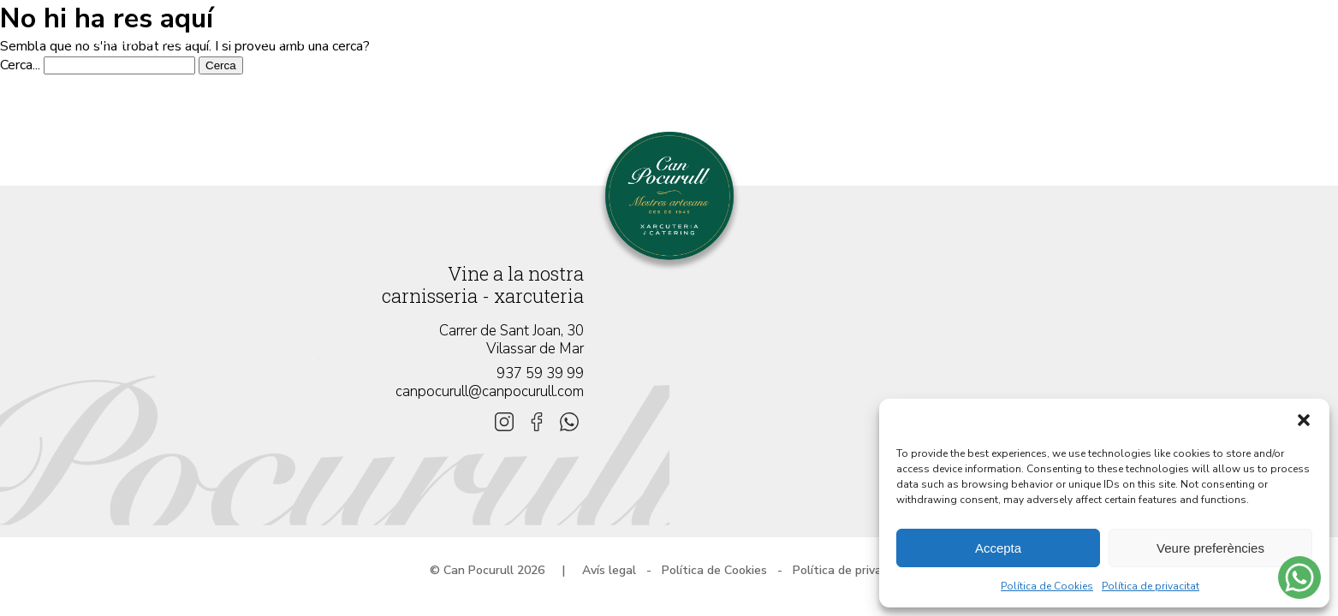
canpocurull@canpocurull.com (489, 391)
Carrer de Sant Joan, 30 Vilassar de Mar (511, 339)
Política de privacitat (1150, 586)
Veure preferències (1210, 548)
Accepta (998, 548)
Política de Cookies (1047, 586)
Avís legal (609, 570)
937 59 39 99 (540, 373)
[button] (1303, 420)
